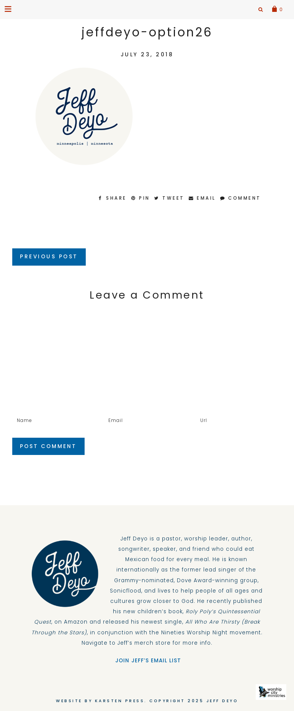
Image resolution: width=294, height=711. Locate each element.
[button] (8, 9)
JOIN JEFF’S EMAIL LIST (147, 660)
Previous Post (49, 256)
